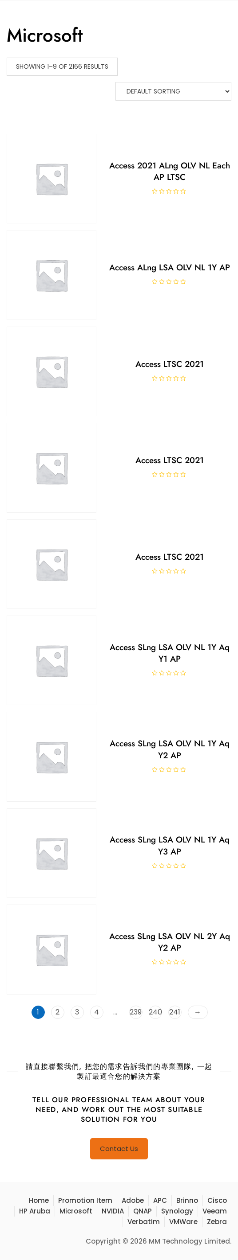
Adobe (133, 1200)
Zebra (217, 1221)
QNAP (142, 1211)
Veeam (214, 1211)
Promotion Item (85, 1200)
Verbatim (143, 1221)
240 (155, 1012)
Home (39, 1200)
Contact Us (119, 1148)
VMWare (183, 1221)
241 (174, 1012)
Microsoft (76, 1211)
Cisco (217, 1200)
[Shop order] (173, 91)
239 (136, 1012)
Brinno (187, 1200)
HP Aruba (34, 1211)
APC (160, 1200)
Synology (177, 1211)
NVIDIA (113, 1211)
